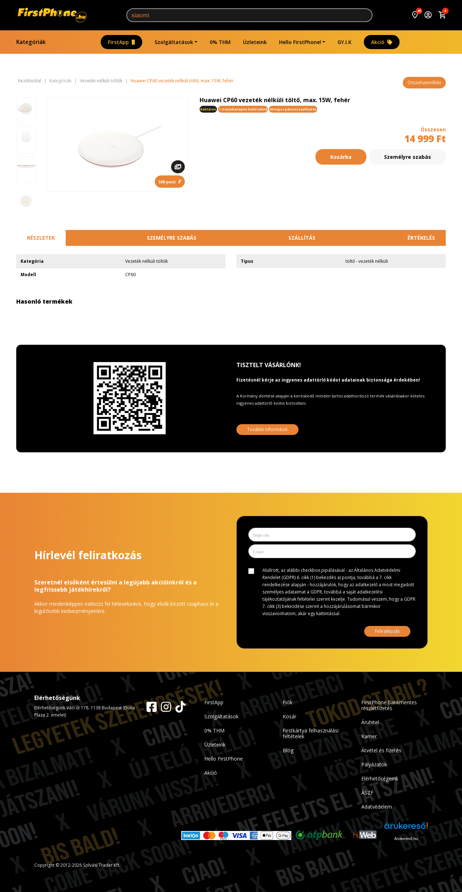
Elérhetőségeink (379, 778)
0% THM (220, 42)
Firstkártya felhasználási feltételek (311, 733)
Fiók (287, 702)
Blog (288, 750)
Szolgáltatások (173, 42)
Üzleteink (255, 42)
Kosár (289, 716)
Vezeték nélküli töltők (101, 81)
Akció (381, 42)
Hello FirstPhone (223, 758)
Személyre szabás (407, 156)
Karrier (369, 736)
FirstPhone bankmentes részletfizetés (389, 705)
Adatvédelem (376, 806)
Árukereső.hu (406, 838)
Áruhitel (370, 722)
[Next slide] (26, 201)
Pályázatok (374, 764)
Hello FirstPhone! (300, 42)
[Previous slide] (26, 108)
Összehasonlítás (424, 82)
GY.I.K (344, 42)
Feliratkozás (387, 631)
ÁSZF (367, 792)
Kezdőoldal (29, 81)
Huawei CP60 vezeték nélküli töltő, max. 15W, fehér (182, 81)
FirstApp (121, 42)
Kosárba (341, 156)
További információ (267, 429)
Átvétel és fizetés (381, 750)
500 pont (169, 181)
